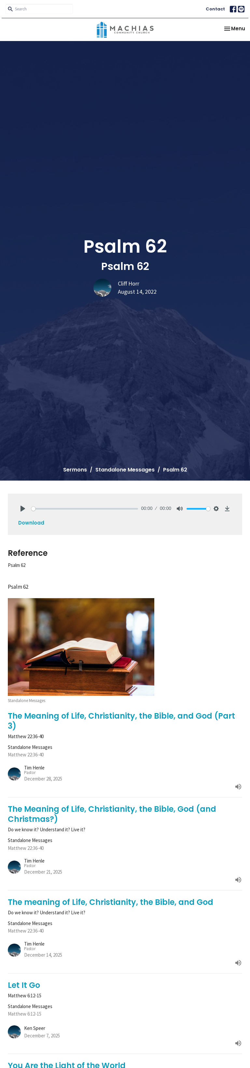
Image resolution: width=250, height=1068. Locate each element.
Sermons (75, 469)
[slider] (84, 509)
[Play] (23, 508)
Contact (215, 9)
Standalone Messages (125, 469)
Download (31, 522)
